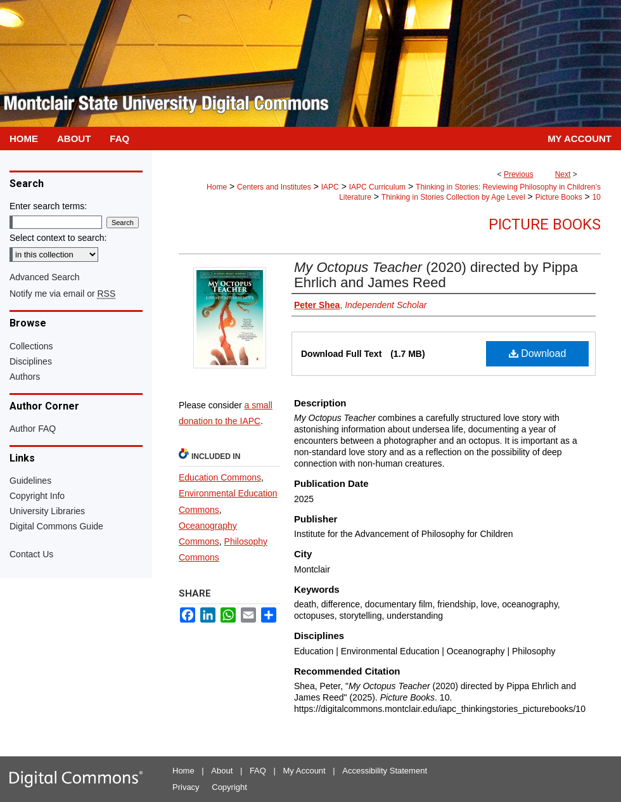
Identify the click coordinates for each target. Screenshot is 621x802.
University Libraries (47, 511)
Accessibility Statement (384, 770)
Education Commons (220, 477)
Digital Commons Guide (56, 526)
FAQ (258, 770)
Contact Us (31, 554)
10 (596, 197)
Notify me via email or (62, 293)
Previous (519, 174)
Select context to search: (58, 238)
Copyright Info (37, 496)
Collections (31, 346)
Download (538, 353)
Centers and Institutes (274, 187)
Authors (25, 377)
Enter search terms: (48, 206)
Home (217, 187)
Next (563, 174)
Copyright (229, 787)
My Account (304, 770)
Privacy (186, 787)
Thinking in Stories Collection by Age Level (453, 197)
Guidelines (30, 480)
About (222, 770)
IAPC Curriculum (377, 187)
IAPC (330, 187)
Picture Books (558, 197)
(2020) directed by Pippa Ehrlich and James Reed (436, 274)
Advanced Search (45, 277)
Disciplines (31, 361)
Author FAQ (33, 429)
